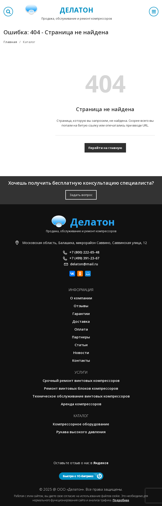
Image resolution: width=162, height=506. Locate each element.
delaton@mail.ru (84, 264)
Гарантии (81, 313)
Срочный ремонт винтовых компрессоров (81, 380)
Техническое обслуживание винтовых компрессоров (81, 396)
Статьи (81, 344)
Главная (10, 42)
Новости (81, 352)
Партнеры (81, 337)
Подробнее (121, 500)
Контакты (81, 360)
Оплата (81, 329)
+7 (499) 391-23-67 (84, 258)
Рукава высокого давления (81, 431)
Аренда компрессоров (81, 403)
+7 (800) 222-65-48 (84, 252)
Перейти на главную (105, 148)
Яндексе (100, 463)
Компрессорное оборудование (81, 424)
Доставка (81, 321)
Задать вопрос (81, 195)
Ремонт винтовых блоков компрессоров (81, 388)
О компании (81, 298)
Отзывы (81, 305)
